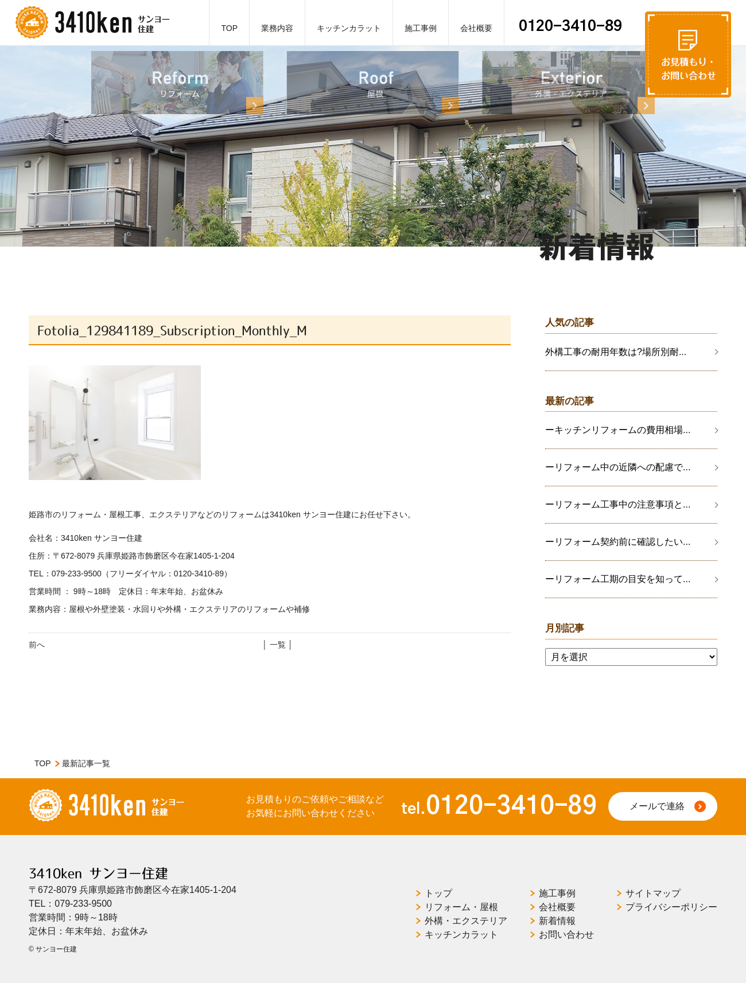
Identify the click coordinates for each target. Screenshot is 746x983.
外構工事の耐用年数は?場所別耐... (615, 352)
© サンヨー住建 (53, 949)
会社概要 (476, 28)
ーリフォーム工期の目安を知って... (617, 579)
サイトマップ (653, 893)
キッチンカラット (349, 28)
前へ (37, 644)
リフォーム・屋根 (461, 907)
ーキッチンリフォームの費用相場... (617, 430)
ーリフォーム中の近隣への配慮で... (617, 467)
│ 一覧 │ (277, 644)
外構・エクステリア (466, 921)
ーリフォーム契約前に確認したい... (617, 542)
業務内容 (277, 28)
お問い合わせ (566, 934)
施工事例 (421, 28)
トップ (438, 893)
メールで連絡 (657, 806)
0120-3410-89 (570, 26)
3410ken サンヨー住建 (98, 873)
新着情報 (557, 921)
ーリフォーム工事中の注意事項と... (617, 504)
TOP (229, 28)
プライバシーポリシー (671, 907)
